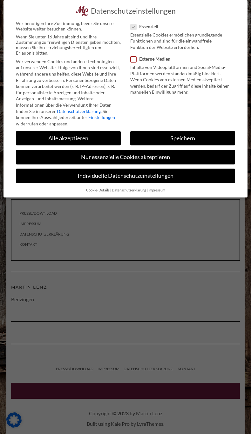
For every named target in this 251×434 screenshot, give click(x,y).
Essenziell (146, 25)
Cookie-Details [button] (98, 189)
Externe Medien (152, 58)
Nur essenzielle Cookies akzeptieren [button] (125, 155)
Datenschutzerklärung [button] (129, 189)
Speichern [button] (182, 137)
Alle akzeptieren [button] (68, 137)
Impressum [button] (156, 189)
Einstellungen (101, 116)
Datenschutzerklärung (79, 110)
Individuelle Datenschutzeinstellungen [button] (125, 174)
